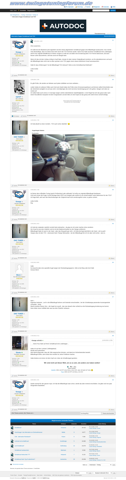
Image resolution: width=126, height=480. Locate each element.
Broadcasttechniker (101, 441)
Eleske (18, 352)
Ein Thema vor (28, 413)
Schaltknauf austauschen (22, 450)
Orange (18, 52)
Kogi (62, 372)
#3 (113, 120)
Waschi (98, 450)
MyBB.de (23, 478)
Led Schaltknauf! (19, 446)
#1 (113, 40)
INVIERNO (99, 446)
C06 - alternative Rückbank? (23, 436)
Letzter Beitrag (92, 428)
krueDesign (63, 441)
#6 (113, 262)
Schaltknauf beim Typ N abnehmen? (25, 459)
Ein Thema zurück (17, 413)
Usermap (80, 7)
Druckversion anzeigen (18, 464)
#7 (113, 296)
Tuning (23, 15)
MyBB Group (46, 478)
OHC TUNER (18, 137)
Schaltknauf (18, 427)
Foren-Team (13, 475)
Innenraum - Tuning (31, 15)
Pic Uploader (70, 7)
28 (74, 459)
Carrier (98, 455)
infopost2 (63, 454)
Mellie (63, 432)
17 (74, 427)
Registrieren (31, 10)
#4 (113, 189)
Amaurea (63, 427)
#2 (113, 79)
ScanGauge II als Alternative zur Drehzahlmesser (28, 432)
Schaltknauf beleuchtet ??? (22, 454)
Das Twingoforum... (15, 15)
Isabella (53, 370)
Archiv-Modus (47, 475)
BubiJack (63, 450)
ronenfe (98, 428)
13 (74, 446)
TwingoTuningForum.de (29, 475)
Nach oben (40, 475)
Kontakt (20, 475)
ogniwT (18, 97)
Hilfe (114, 7)
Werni (18, 275)
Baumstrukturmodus (109, 36)
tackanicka (63, 459)
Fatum (63, 436)
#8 (113, 335)
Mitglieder (97, 7)
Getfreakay (63, 446)
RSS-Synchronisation (76, 475)
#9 (113, 379)
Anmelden (23, 10)
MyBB (34, 478)
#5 (113, 223)
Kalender (106, 7)
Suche (88, 7)
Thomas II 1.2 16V (101, 460)
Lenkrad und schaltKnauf (22, 441)
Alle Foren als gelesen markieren (60, 475)
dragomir (99, 437)
